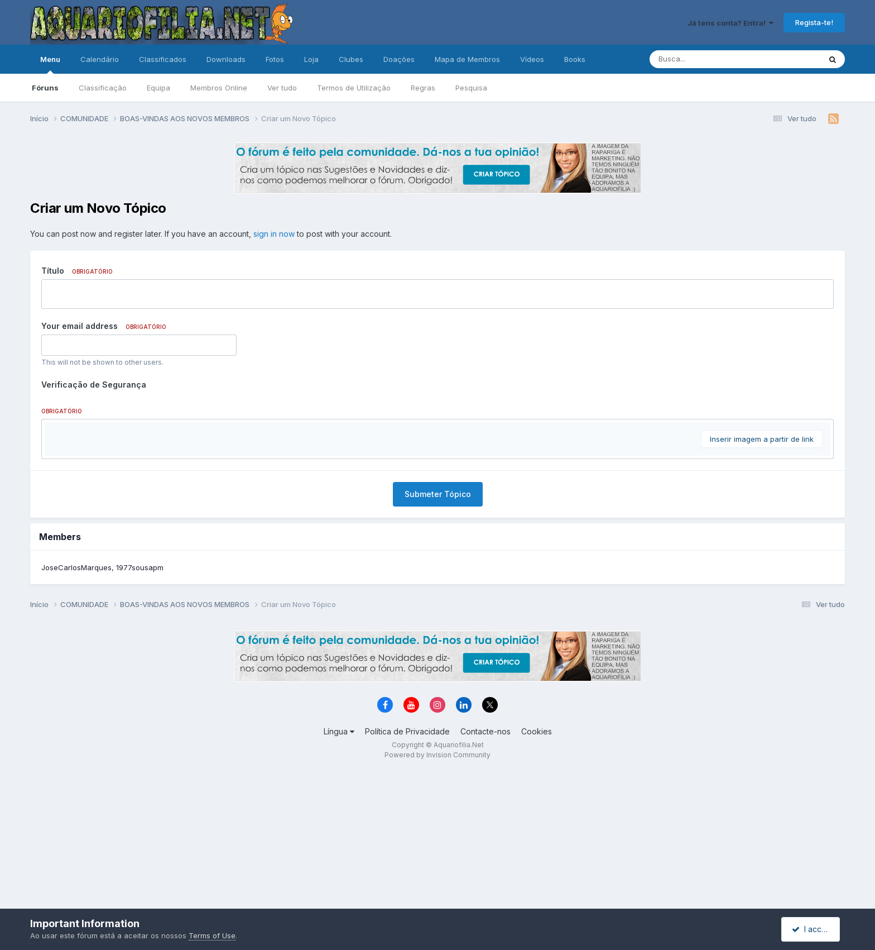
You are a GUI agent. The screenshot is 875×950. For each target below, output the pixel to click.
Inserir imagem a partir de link (762, 573)
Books (574, 59)
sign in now (274, 233)
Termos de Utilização (354, 87)
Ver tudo (282, 87)
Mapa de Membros (467, 59)
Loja (311, 59)
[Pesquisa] (704, 59)
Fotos (275, 59)
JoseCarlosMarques (76, 701)
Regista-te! (814, 22)
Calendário (99, 59)
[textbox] (437, 500)
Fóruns (45, 87)
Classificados (162, 59)
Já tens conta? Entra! (730, 22)
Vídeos (532, 59)
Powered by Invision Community (437, 889)
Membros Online (218, 87)
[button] (55, 433)
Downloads (226, 59)
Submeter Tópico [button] (438, 628)
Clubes (351, 59)
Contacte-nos (485, 865)
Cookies (536, 865)
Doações (399, 59)
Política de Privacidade (407, 865)
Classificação (103, 87)
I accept (812, 929)
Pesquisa (471, 87)
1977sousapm (140, 701)
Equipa (158, 87)
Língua (339, 865)
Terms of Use (212, 935)
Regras (423, 87)
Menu (50, 64)
